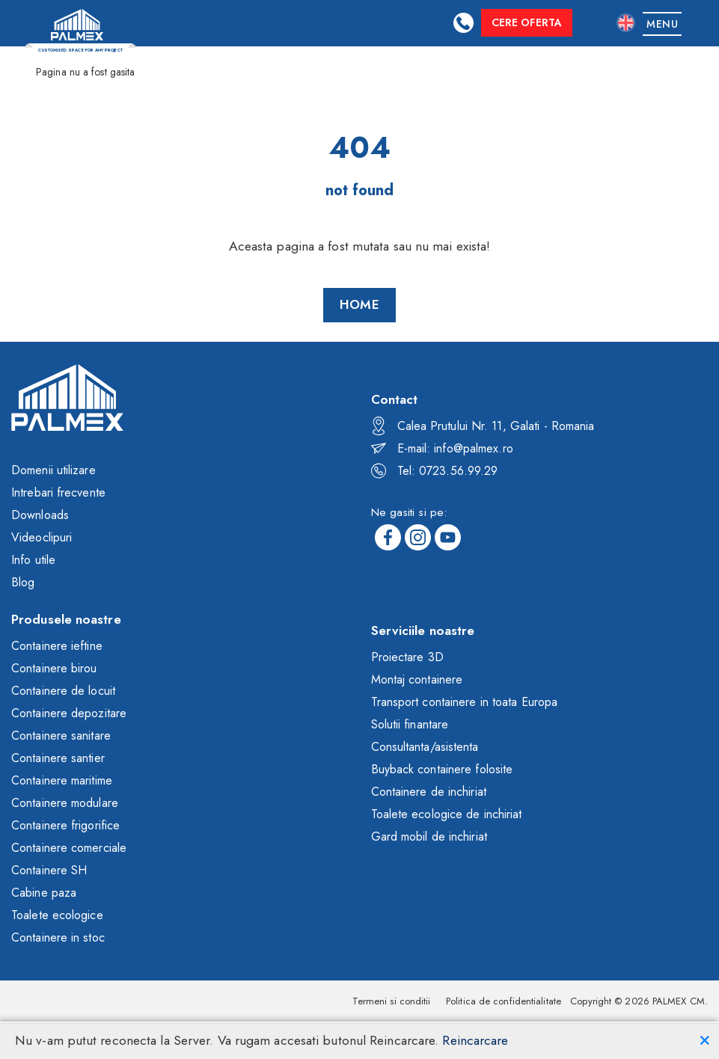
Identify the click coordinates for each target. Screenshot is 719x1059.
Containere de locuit (63, 690)
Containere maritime (61, 780)
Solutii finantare (410, 724)
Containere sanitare (61, 735)
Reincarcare (475, 1040)
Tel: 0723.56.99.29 (434, 470)
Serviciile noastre (423, 630)
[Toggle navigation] (662, 23)
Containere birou (54, 668)
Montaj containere (417, 679)
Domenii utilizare (53, 470)
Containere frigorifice (65, 825)
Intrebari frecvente (58, 492)
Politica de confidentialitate (503, 1001)
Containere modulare (64, 802)
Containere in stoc (58, 937)
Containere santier (58, 758)
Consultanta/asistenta (425, 746)
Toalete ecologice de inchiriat (446, 814)
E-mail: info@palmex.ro (442, 448)
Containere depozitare (68, 713)
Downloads (40, 515)
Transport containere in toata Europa (464, 701)
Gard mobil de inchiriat (429, 836)
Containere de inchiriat (428, 791)
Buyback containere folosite (442, 769)
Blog (22, 582)
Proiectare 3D (407, 657)
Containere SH (49, 870)
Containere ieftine (57, 645)
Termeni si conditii (391, 1001)
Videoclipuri (41, 537)
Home (359, 304)
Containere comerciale (68, 847)
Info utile (33, 559)
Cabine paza (43, 892)
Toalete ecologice (57, 915)
